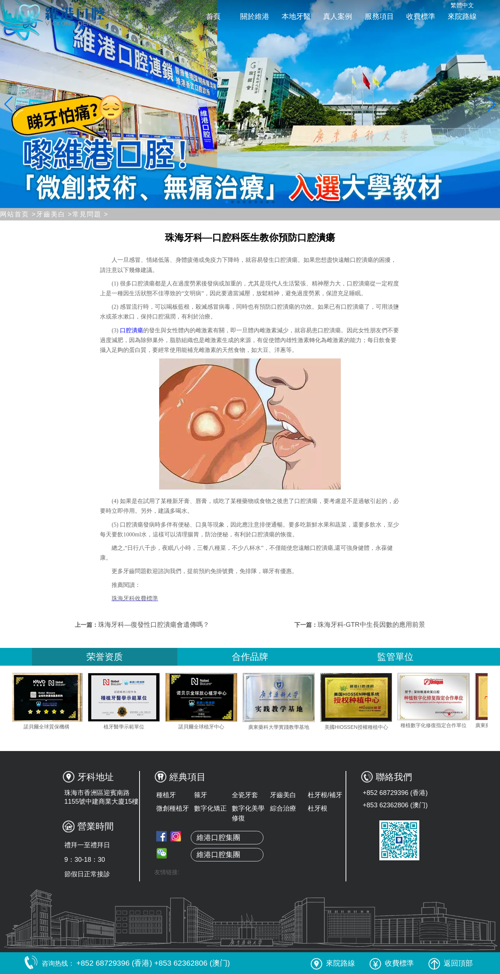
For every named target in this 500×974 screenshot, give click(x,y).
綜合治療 (283, 808)
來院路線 (462, 16)
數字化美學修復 (248, 813)
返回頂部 (450, 963)
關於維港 (254, 16)
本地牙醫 (296, 16)
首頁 (213, 16)
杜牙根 (317, 808)
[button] (226, 201)
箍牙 (200, 795)
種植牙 (166, 795)
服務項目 (379, 16)
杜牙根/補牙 (325, 795)
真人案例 (337, 16)
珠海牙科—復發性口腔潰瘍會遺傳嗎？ (153, 624)
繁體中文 (462, 5)
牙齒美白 (283, 795)
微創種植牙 (172, 808)
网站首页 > (18, 214)
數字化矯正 (210, 808)
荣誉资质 (104, 657)
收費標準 (420, 16)
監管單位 (395, 657)
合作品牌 (250, 657)
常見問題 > (90, 214)
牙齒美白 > (54, 214)
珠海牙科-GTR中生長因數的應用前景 (371, 624)
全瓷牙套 (245, 795)
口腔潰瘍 (130, 330)
